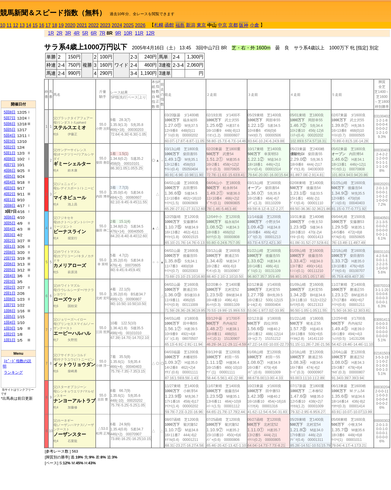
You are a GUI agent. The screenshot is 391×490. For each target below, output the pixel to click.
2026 (140, 25)
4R (76, 33)
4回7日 (9, 164)
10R (128, 33)
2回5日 (9, 270)
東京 (201, 24)
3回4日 (9, 229)
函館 (169, 24)
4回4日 (9, 182)
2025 (128, 25)
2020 (70, 25)
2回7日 (9, 258)
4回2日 (9, 194)
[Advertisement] (18, 65)
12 (15, 25)
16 (41, 25)
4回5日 (9, 176)
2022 (93, 25)
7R (102, 33)
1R (51, 33)
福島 (180, 25)
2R (59, 33)
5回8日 (9, 112)
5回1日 (9, 153)
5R (85, 33)
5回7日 (9, 118)
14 (28, 25)
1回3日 (9, 328)
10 (2, 25)
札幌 (158, 24)
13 (22, 25)
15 (35, 25)
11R (139, 33)
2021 (82, 25)
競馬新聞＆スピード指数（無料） (53, 13)
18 (54, 25)
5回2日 (9, 147)
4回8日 (9, 159)
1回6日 (9, 311)
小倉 (254, 24)
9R (118, 33)
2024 (117, 25)
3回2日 (9, 240)
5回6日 (9, 124)
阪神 (243, 25)
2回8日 (9, 252)
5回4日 (9, 135)
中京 (222, 24)
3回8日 (9, 205)
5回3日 (9, 141)
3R (68, 33)
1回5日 (9, 316)
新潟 (190, 24)
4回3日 (9, 188)
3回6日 (9, 217)
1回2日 (9, 334)
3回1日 (9, 246)
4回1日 (9, 200)
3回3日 (9, 235)
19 (61, 25)
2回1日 (9, 293)
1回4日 (9, 322)
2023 (105, 25)
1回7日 (9, 305)
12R (150, 33)
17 (48, 25)
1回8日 (9, 299)
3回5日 (9, 223)
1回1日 (9, 340)
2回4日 (9, 275)
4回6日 (9, 170)
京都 (233, 24)
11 (9, 25)
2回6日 (9, 264)
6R (94, 33)
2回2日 (9, 287)
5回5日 (9, 129)
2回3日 (9, 281)
